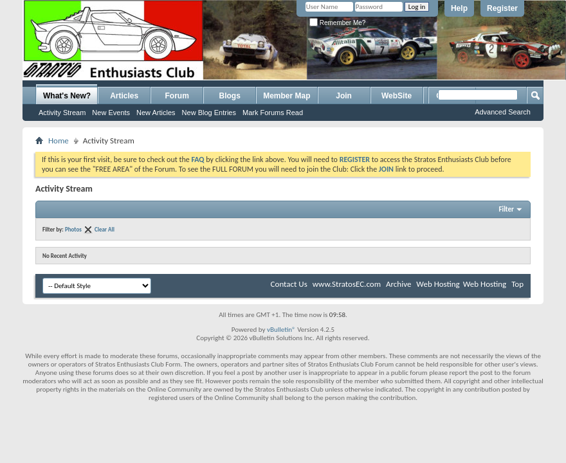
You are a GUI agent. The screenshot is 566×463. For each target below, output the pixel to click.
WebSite (396, 95)
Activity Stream (62, 112)
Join (344, 95)
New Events (111, 112)
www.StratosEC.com (347, 284)
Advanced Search (503, 112)
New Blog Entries (209, 112)
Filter (506, 209)
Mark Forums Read (272, 112)
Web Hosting (437, 284)
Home (58, 140)
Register (502, 8)
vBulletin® (281, 329)
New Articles (156, 112)
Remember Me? (337, 22)
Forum (177, 95)
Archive (398, 284)
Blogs (230, 95)
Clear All (104, 229)
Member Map (286, 95)
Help (459, 8)
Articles (124, 95)
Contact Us (289, 284)
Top (517, 284)
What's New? (67, 95)
